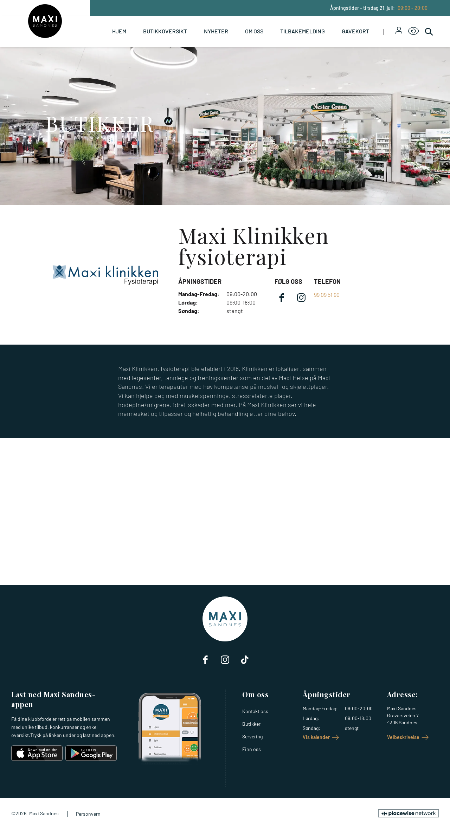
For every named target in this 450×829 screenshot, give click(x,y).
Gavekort (355, 31)
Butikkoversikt (165, 31)
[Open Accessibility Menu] (413, 31)
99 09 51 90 (327, 294)
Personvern (88, 814)
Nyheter (216, 31)
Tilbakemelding (302, 31)
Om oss (254, 31)
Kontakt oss (255, 711)
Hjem (119, 31)
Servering (252, 736)
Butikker (251, 724)
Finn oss (251, 749)
